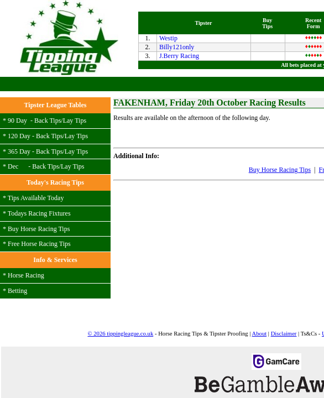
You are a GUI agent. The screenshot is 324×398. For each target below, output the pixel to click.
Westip (24, 107)
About (180, 284)
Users (248, 284)
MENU (305, 10)
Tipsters (266, 284)
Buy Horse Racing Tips (110, 233)
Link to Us (166, 290)
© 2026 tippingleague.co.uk (41, 284)
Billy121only (32, 116)
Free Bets (232, 233)
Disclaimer (204, 284)
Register (310, 147)
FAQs (189, 290)
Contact (289, 284)
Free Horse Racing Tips (180, 233)
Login (285, 147)
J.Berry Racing (35, 125)
